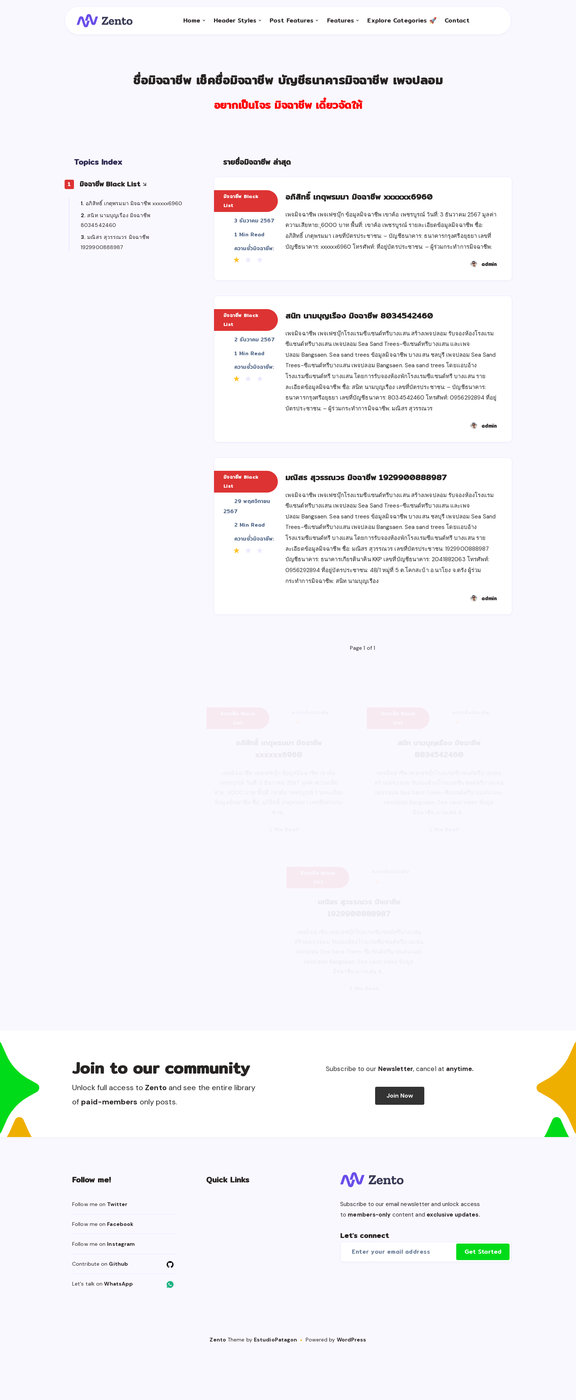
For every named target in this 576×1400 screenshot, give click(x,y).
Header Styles (231, 26)
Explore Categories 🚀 (398, 26)
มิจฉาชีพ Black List (110, 191)
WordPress (351, 1387)
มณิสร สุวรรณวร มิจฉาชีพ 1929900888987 (388, 514)
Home (188, 26)
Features (337, 26)
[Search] (477, 26)
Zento (218, 1387)
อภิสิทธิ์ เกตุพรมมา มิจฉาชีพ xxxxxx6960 (134, 210)
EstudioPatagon (275, 1387)
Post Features (288, 26)
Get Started (482, 1299)
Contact (453, 26)
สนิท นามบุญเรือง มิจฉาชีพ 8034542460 (380, 335)
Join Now (399, 1143)
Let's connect (364, 1283)
